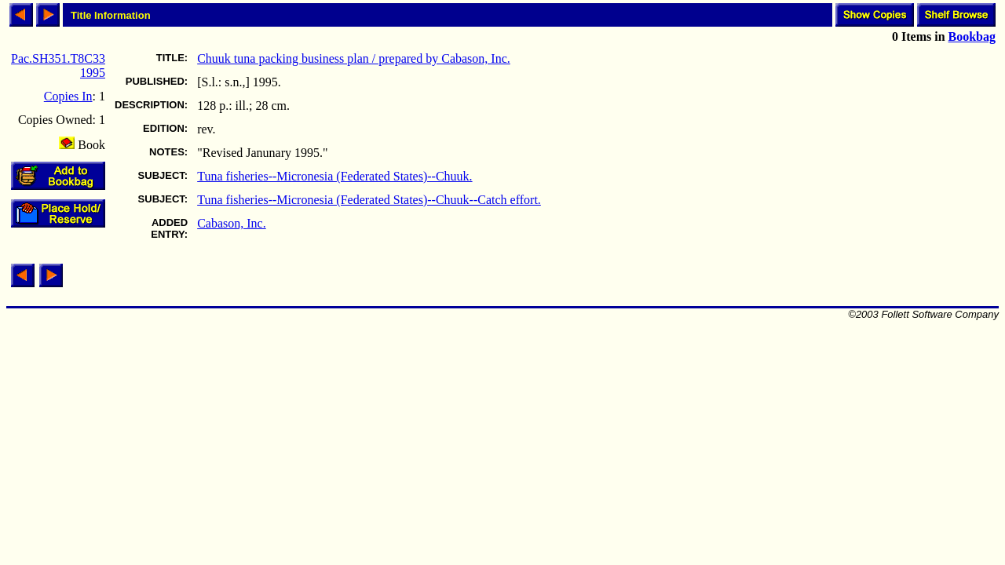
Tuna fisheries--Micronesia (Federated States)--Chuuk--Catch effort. (369, 199)
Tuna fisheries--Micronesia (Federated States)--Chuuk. (334, 176)
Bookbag (972, 36)
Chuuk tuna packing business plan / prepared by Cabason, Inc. (353, 58)
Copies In (68, 96)
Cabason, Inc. (231, 223)
